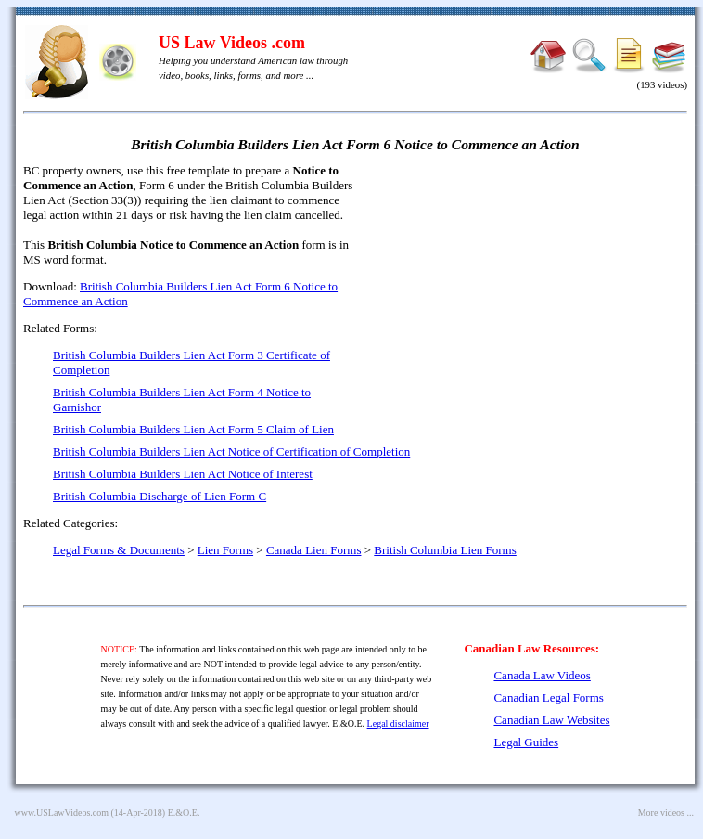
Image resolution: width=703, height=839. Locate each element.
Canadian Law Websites (551, 720)
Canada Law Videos (541, 675)
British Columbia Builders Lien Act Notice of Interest (183, 474)
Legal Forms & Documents (119, 550)
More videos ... (666, 812)
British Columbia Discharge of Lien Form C (159, 496)
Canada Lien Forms (314, 550)
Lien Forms (225, 550)
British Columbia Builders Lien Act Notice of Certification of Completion (231, 451)
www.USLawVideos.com (62, 812)
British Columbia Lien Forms (445, 550)
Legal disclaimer (398, 723)
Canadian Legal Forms (548, 697)
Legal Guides (525, 742)
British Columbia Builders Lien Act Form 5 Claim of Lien (193, 429)
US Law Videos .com (232, 42)
